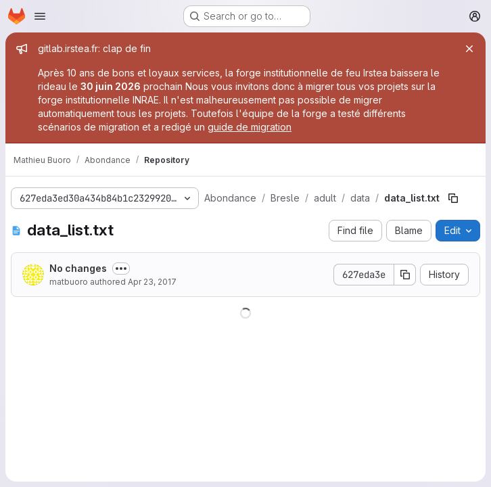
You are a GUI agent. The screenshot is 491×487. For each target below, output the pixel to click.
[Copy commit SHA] (405, 274)
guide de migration (249, 127)
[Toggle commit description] (121, 268)
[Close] (469, 49)
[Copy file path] (453, 198)
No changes (78, 268)
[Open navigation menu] (40, 16)
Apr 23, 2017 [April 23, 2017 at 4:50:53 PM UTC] (152, 282)
